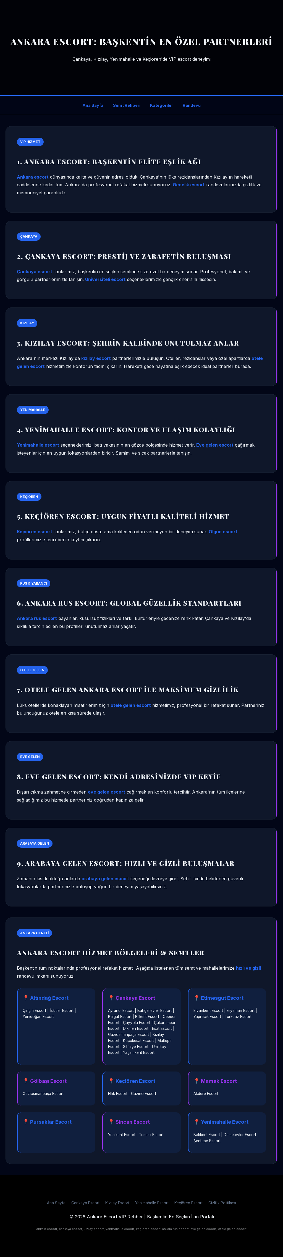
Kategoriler (161, 105)
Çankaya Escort (85, 1203)
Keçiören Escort (188, 1203)
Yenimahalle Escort (152, 1203)
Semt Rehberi (126, 105)
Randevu (192, 105)
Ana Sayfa (92, 105)
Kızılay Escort (117, 1203)
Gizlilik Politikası (222, 1203)
